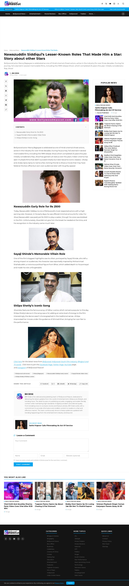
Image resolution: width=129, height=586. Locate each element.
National (77, 547)
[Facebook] (102, 3)
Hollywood (56, 362)
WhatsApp (70, 384)
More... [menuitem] (92, 14)
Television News (80, 568)
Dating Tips (51, 557)
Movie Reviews (80, 544)
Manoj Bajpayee (41, 373)
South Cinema (79, 557)
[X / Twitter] (106, 3)
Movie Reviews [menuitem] (50, 14)
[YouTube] (110, 3)
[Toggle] (86, 127)
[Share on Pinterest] (6, 106)
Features (50, 565)
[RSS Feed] (118, 3)
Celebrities (50, 549)
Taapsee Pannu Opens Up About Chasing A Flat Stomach (113, 125)
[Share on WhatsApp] (6, 96)
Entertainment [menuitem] (36, 14)
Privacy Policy (59, 583)
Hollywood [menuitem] (73, 14)
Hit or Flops (51, 570)
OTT (76, 549)
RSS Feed (105, 544)
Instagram (21, 368)
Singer (77, 555)
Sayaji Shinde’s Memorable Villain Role (31, 135)
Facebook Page (46, 365)
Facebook (39, 384)
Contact (105, 539)
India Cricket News (53, 576)
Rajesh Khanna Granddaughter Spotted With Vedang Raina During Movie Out (112, 183)
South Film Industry (69, 362)
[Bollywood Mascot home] (12, 3)
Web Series (78, 576)
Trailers (77, 570)
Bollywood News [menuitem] (20, 14)
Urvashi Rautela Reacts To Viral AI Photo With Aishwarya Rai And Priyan (112, 174)
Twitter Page (58, 365)
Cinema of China (52, 552)
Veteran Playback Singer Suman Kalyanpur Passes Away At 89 (113, 140)
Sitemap (105, 547)
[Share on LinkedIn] (6, 91)
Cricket (49, 555)
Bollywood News (14, 50)
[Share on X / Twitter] (6, 86)
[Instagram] (114, 3)
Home (6, 50)
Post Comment (23, 465)
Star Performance (81, 560)
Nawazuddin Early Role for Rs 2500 (29, 132)
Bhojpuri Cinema (52, 536)
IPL (76, 536)
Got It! (70, 583)
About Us (105, 536)
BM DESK (29, 395)
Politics (77, 552)
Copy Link (83, 384)
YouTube (67, 365)
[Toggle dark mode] (123, 14)
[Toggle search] (123, 3)
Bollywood (46, 362)
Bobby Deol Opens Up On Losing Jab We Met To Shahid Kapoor (113, 133)
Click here (18, 362)
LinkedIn (58, 384)
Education (50, 560)
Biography (50, 539)
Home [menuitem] (7, 14)
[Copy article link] (6, 110)
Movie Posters (79, 542)
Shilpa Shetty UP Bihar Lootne (48, 377)
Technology (78, 565)
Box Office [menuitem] (62, 14)
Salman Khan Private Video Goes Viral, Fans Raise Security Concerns (113, 166)
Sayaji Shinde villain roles (24, 377)
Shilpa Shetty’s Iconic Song (26, 138)
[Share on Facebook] (6, 81)
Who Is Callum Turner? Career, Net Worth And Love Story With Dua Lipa (53, 9)
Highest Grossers (53, 568)
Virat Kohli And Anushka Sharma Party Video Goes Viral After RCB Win (113, 118)
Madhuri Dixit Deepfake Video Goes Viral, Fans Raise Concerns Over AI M (112, 158)
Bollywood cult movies (24, 373)
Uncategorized (80, 573)
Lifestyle (77, 539)
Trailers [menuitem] (83, 14)
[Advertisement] (19, 31)
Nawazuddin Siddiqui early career (62, 373)
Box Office (50, 544)
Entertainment (52, 563)
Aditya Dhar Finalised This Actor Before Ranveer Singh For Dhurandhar (112, 149)
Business (50, 547)
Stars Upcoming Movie (82, 563)
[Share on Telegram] (6, 101)
